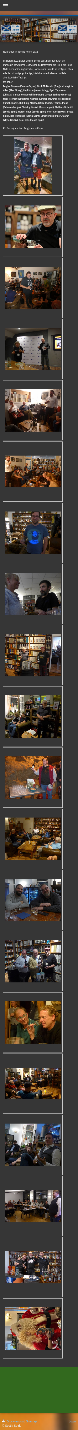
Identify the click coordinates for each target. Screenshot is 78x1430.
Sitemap (31, 1421)
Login (72, 1421)
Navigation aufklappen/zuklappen (39, 5)
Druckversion (13, 1421)
